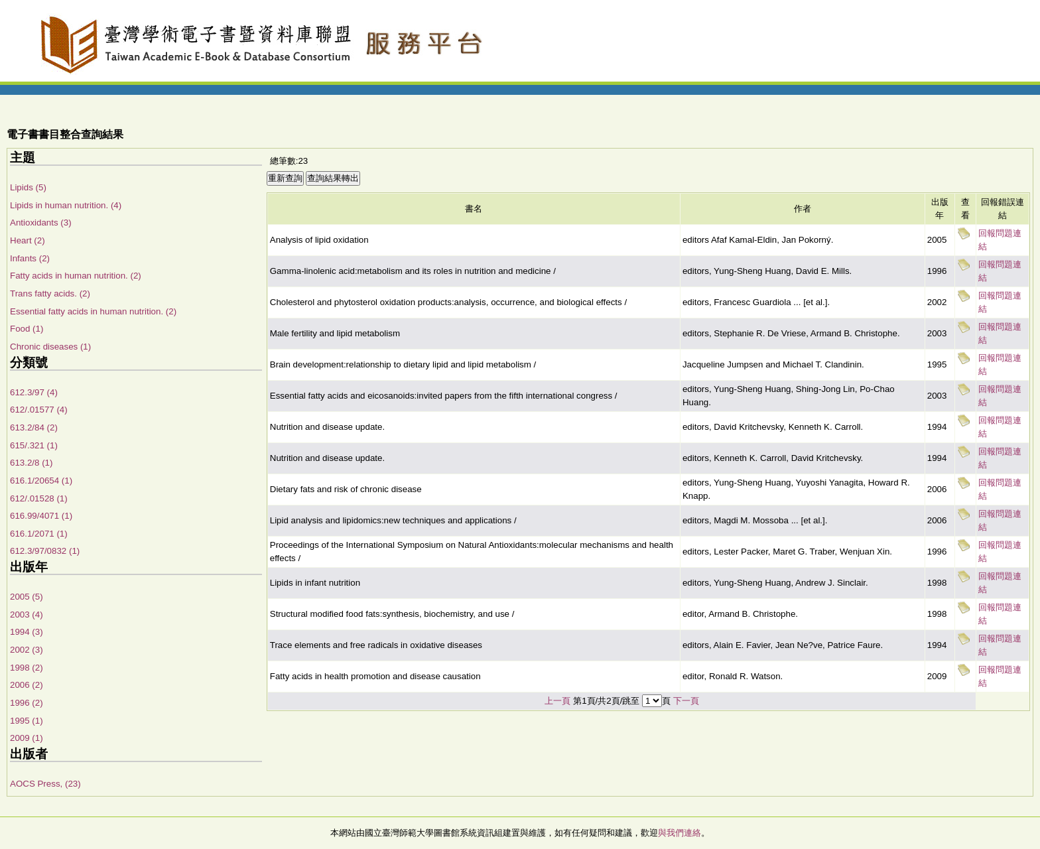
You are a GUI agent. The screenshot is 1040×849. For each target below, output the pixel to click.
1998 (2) (26, 668)
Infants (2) (30, 258)
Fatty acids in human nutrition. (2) (75, 276)
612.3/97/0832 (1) (45, 551)
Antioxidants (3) (41, 223)
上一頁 (557, 701)
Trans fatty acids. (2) (50, 293)
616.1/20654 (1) (41, 481)
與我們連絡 (679, 833)
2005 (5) (26, 597)
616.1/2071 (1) (39, 534)
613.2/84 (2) (34, 427)
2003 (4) (26, 615)
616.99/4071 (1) (41, 516)
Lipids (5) (28, 187)
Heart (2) (27, 240)
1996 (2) (26, 703)
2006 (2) (26, 685)
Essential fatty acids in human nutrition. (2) (93, 311)
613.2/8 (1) (31, 463)
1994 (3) (26, 632)
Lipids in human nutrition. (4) (65, 205)
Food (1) (26, 329)
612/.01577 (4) (39, 410)
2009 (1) (26, 738)
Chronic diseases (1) (50, 347)
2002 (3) (26, 650)
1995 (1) (26, 721)
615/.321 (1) (34, 445)
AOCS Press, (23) (45, 784)
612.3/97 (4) (34, 392)
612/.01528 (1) (39, 498)
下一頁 (686, 701)
